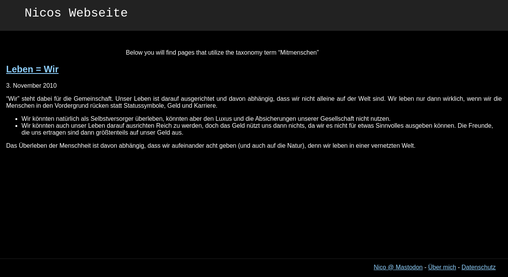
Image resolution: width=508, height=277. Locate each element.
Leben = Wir (32, 69)
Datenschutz (479, 267)
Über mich (442, 267)
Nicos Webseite (76, 14)
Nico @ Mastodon (398, 267)
